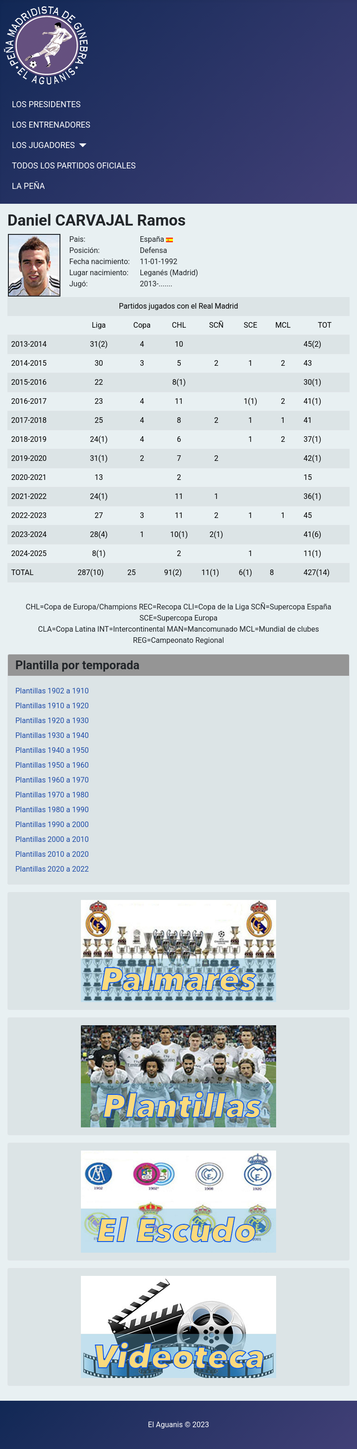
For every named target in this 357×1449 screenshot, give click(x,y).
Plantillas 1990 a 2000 (52, 824)
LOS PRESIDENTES (46, 104)
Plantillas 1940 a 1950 (52, 750)
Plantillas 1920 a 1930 (52, 720)
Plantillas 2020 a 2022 (52, 869)
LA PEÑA (28, 186)
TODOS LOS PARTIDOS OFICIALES (74, 165)
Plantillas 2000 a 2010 (52, 839)
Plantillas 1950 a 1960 (52, 765)
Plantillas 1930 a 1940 (52, 735)
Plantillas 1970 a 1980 (52, 794)
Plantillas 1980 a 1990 (52, 809)
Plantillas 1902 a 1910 (52, 690)
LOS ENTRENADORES (51, 124)
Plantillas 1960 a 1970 (52, 780)
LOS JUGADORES (43, 145)
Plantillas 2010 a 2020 (52, 854)
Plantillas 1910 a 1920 (52, 705)
